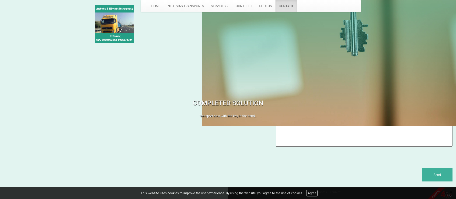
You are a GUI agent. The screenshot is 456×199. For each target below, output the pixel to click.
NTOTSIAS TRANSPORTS (185, 6)
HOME (156, 6)
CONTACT (286, 6)
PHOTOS (265, 6)
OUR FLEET (244, 6)
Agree (312, 193)
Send (437, 175)
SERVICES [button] (220, 6)
